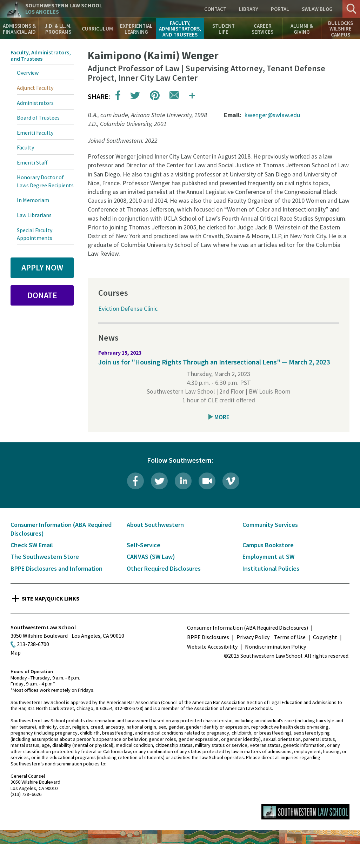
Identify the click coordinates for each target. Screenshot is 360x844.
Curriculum (97, 28)
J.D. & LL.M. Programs (58, 28)
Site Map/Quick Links (50, 598)
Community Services (270, 525)
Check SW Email (32, 545)
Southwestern (63, 8)
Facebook (135, 481)
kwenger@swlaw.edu (272, 115)
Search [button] (351, 9)
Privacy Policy (252, 637)
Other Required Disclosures (164, 568)
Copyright (325, 637)
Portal (280, 9)
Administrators (35, 102)
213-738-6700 (33, 644)
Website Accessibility (212, 646)
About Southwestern (155, 525)
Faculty (25, 147)
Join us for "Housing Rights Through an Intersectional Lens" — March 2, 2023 (214, 361)
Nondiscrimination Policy (275, 646)
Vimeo (230, 481)
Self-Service (143, 545)
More (221, 417)
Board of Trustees (38, 117)
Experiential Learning (136, 28)
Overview (28, 72)
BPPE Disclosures (208, 637)
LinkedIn (183, 481)
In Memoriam (33, 199)
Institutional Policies (270, 568)
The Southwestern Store (45, 556)
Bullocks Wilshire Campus (340, 29)
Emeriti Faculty (35, 132)
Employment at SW (268, 556)
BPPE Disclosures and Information (56, 568)
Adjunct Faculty (35, 87)
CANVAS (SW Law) (151, 556)
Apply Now (42, 267)
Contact (215, 9)
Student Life (223, 28)
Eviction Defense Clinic (128, 308)
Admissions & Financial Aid (19, 28)
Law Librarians (34, 215)
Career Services (262, 28)
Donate (42, 295)
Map (16, 652)
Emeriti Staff (32, 162)
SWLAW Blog (317, 9)
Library (248, 9)
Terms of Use (290, 637)
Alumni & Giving (302, 28)
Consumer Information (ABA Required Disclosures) (247, 627)
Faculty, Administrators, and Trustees (180, 29)
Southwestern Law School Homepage (305, 812)
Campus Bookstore (268, 545)
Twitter (159, 481)
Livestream (207, 481)
